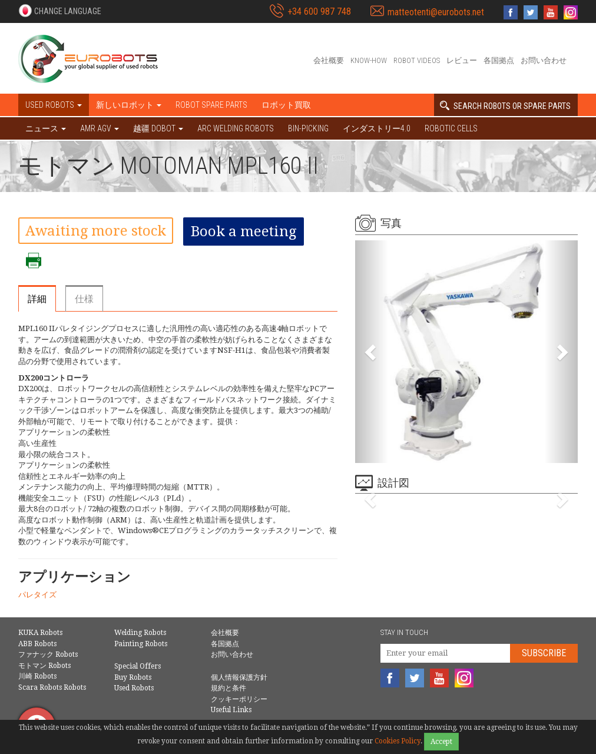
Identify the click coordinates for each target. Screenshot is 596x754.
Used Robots (134, 688)
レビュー (461, 60)
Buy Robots (132, 677)
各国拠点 (499, 60)
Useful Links (231, 710)
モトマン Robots (44, 666)
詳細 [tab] (37, 299)
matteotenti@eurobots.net (436, 12)
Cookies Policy (397, 741)
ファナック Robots (48, 654)
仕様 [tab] (84, 299)
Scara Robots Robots (52, 687)
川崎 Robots (37, 676)
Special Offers (137, 666)
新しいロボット (128, 105)
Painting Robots (140, 644)
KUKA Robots (40, 633)
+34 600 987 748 (319, 11)
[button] (59, 11)
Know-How (368, 60)
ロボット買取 (286, 105)
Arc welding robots (235, 128)
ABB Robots (37, 644)
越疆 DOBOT (158, 128)
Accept (441, 742)
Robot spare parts (211, 105)
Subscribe (544, 653)
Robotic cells (451, 128)
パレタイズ (37, 594)
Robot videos (416, 60)
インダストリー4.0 (376, 128)
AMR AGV (99, 128)
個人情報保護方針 (239, 677)
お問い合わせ (544, 60)
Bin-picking (308, 128)
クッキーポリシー (239, 699)
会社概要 (328, 60)
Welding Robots (140, 633)
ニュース (45, 128)
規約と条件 (228, 688)
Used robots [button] (53, 105)
